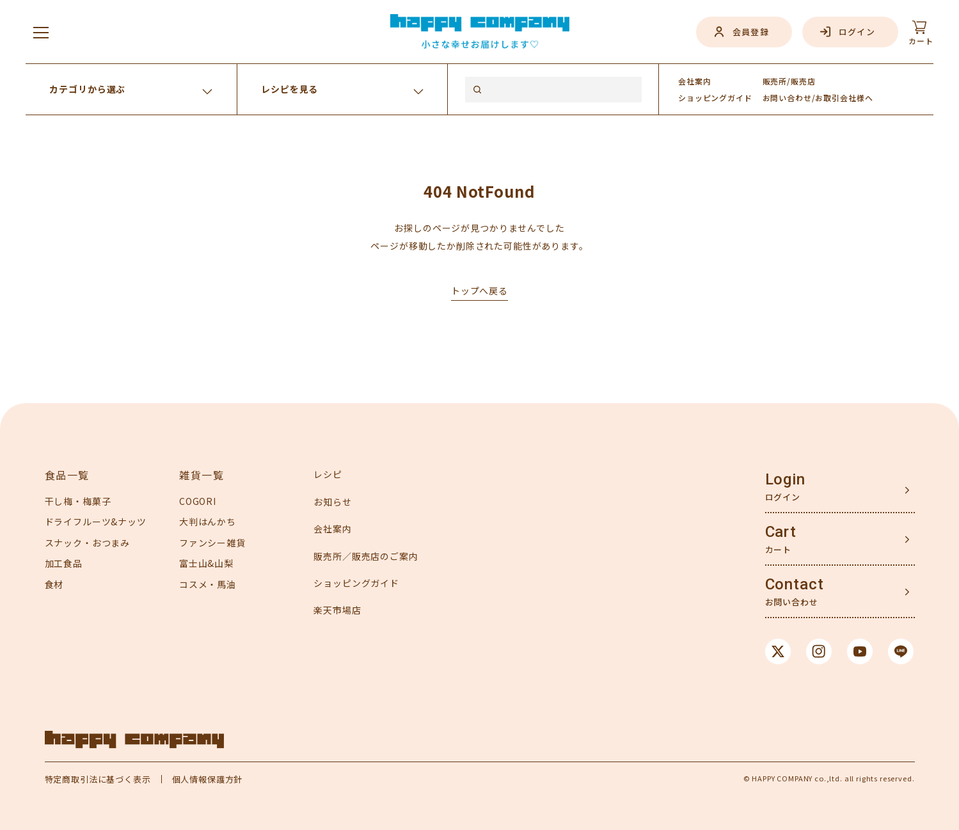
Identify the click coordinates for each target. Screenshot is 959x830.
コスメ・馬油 (207, 584)
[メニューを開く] (41, 32)
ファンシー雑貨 (212, 542)
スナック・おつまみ (88, 542)
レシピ (327, 474)
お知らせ (332, 501)
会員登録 (751, 32)
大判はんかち (207, 521)
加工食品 (64, 563)
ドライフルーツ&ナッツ (96, 521)
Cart (781, 532)
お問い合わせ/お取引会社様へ (818, 97)
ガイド (715, 97)
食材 (54, 584)
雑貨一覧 (201, 475)
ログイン (857, 32)
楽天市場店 (337, 609)
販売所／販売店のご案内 (365, 556)
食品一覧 (67, 475)
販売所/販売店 (789, 81)
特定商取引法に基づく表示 (98, 779)
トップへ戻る (479, 290)
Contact (794, 584)
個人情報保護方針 (207, 779)
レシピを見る (289, 89)
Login (785, 479)
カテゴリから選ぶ (87, 89)
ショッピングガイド (356, 583)
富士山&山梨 (206, 563)
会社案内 (694, 81)
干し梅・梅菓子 (78, 501)
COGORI (197, 501)
